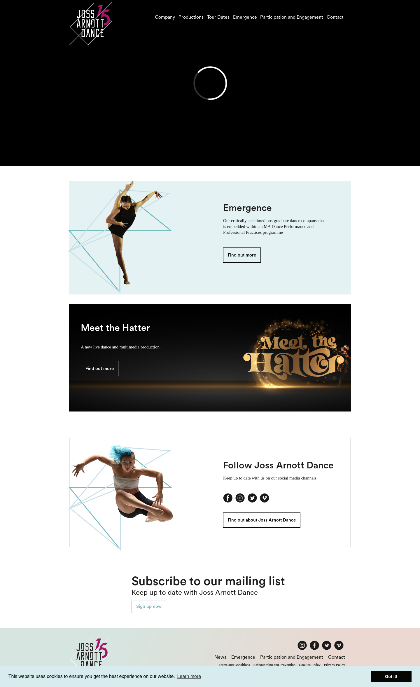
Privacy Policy (334, 665)
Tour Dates (218, 17)
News (220, 657)
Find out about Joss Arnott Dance (262, 520)
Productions (191, 17)
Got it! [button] (391, 676)
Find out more (242, 255)
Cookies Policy (310, 665)
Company (165, 17)
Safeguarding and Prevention (274, 665)
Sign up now (149, 606)
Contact (335, 17)
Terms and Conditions (234, 665)
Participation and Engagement (291, 17)
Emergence (245, 17)
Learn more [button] (189, 676)
